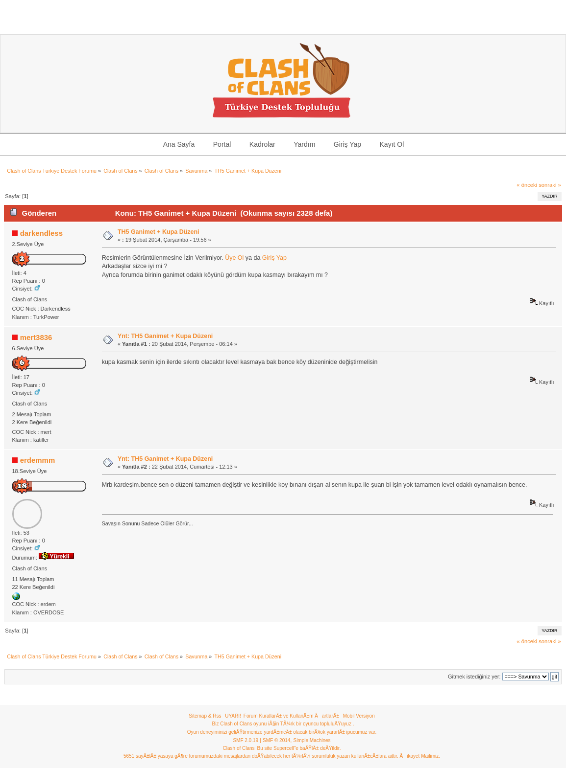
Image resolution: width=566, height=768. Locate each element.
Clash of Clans (239, 748)
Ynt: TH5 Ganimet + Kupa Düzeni (165, 336)
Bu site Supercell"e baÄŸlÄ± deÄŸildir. (299, 748)
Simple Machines (311, 740)
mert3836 (36, 337)
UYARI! (233, 716)
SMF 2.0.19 (245, 740)
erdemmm (37, 460)
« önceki (527, 185)
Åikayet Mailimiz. (420, 756)
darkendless (41, 233)
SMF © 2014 (276, 740)
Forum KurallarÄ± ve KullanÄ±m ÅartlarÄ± (291, 716)
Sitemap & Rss (205, 716)
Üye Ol (234, 257)
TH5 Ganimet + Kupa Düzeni (158, 231)
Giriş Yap (274, 257)
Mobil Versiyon (359, 716)
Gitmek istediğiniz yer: (474, 676)
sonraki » (550, 185)
